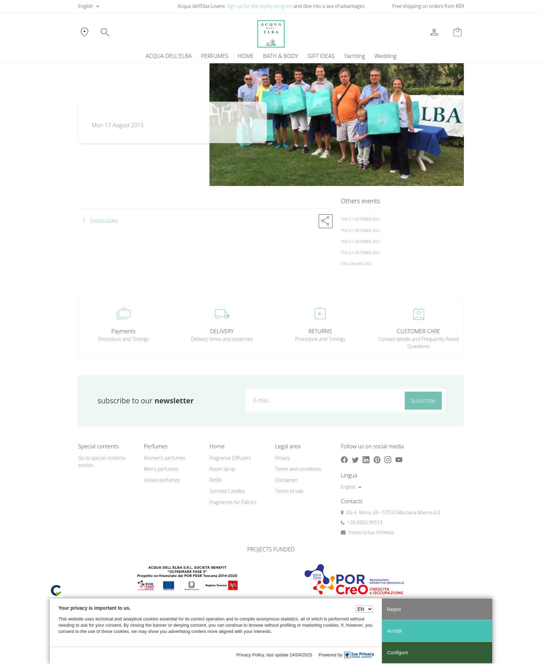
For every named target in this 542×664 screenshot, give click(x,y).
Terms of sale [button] (289, 491)
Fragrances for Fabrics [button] (232, 502)
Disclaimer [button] (286, 480)
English (85, 6)
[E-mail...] (323, 400)
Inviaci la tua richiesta (371, 532)
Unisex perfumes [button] (162, 480)
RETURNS (320, 331)
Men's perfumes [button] (161, 469)
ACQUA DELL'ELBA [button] (168, 56)
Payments (123, 331)
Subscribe (423, 400)
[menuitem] (354, 56)
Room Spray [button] (222, 469)
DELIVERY (222, 331)
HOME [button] (246, 56)
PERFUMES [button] (214, 56)
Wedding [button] (385, 56)
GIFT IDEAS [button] (321, 56)
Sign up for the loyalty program (260, 6)
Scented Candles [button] (227, 491)
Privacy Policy (250, 654)
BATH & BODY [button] (280, 56)
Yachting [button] (354, 56)
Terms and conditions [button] (298, 469)
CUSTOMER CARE (418, 331)
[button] (326, 221)
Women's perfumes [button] (164, 458)
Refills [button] (215, 480)
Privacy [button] (282, 458)
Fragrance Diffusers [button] (230, 458)
